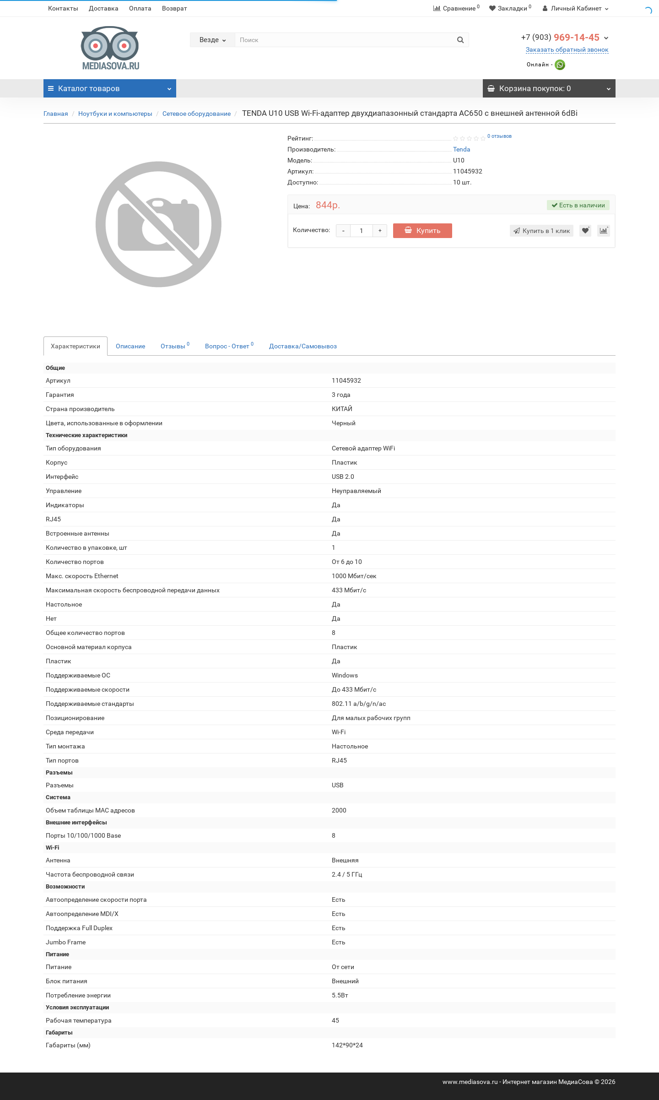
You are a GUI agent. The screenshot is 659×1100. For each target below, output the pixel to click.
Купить (423, 230)
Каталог (110, 86)
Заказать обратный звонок (567, 49)
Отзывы (175, 345)
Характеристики (75, 346)
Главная (55, 113)
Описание (130, 346)
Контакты (63, 8)
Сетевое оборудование (196, 113)
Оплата (140, 8)
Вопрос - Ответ (229, 345)
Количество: (311, 229)
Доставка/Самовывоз (303, 346)
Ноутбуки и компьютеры (115, 113)
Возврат (174, 8)
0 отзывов (499, 136)
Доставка (104, 8)
